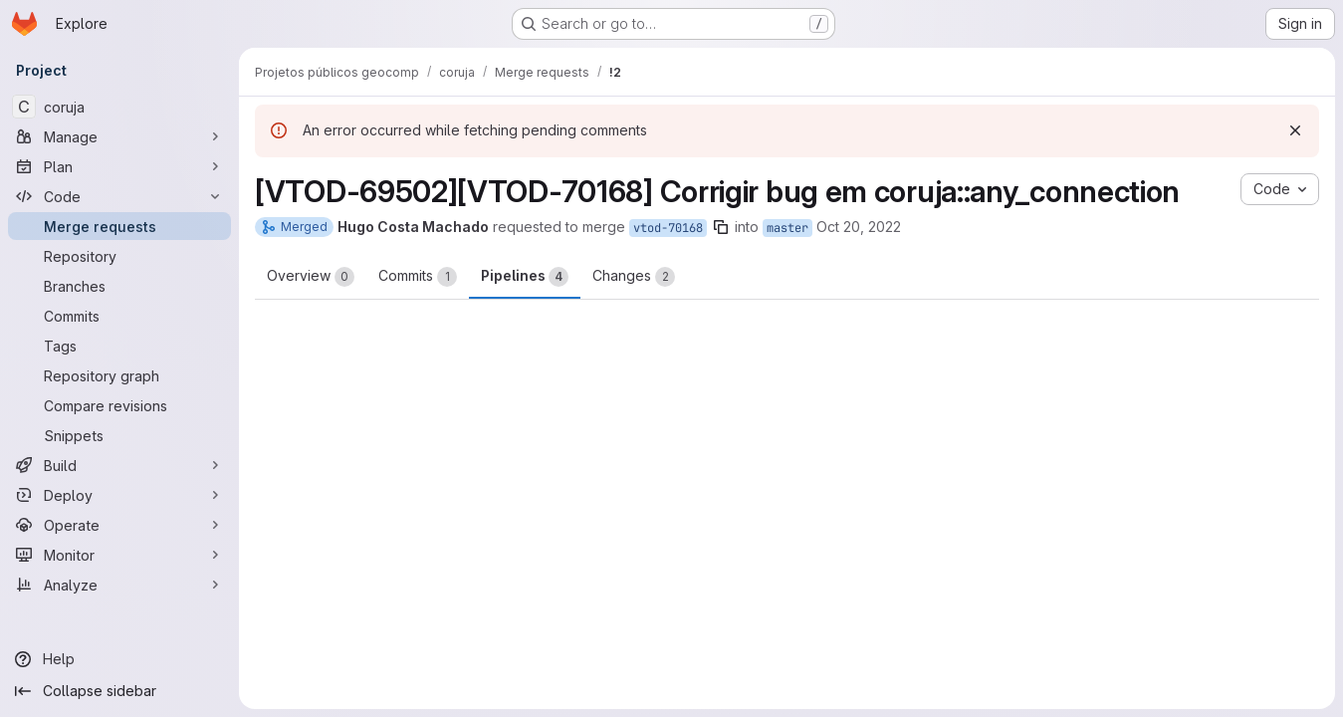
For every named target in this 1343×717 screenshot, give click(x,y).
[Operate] (119, 525)
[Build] (119, 465)
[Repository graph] (119, 375)
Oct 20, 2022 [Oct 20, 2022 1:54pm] (858, 226)
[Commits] (119, 316)
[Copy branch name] (721, 227)
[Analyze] (119, 584)
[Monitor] (119, 555)
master (787, 228)
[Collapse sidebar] (119, 691)
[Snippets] (119, 435)
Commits (417, 277)
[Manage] (119, 136)
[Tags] (119, 345)
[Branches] (119, 286)
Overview (310, 277)
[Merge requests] (119, 226)
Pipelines (524, 277)
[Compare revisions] (119, 405)
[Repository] (119, 256)
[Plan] (119, 166)
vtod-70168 (668, 228)
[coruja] (119, 106)
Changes (633, 277)
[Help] (119, 659)
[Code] (119, 196)
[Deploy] (119, 495)
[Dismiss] (1295, 130)
